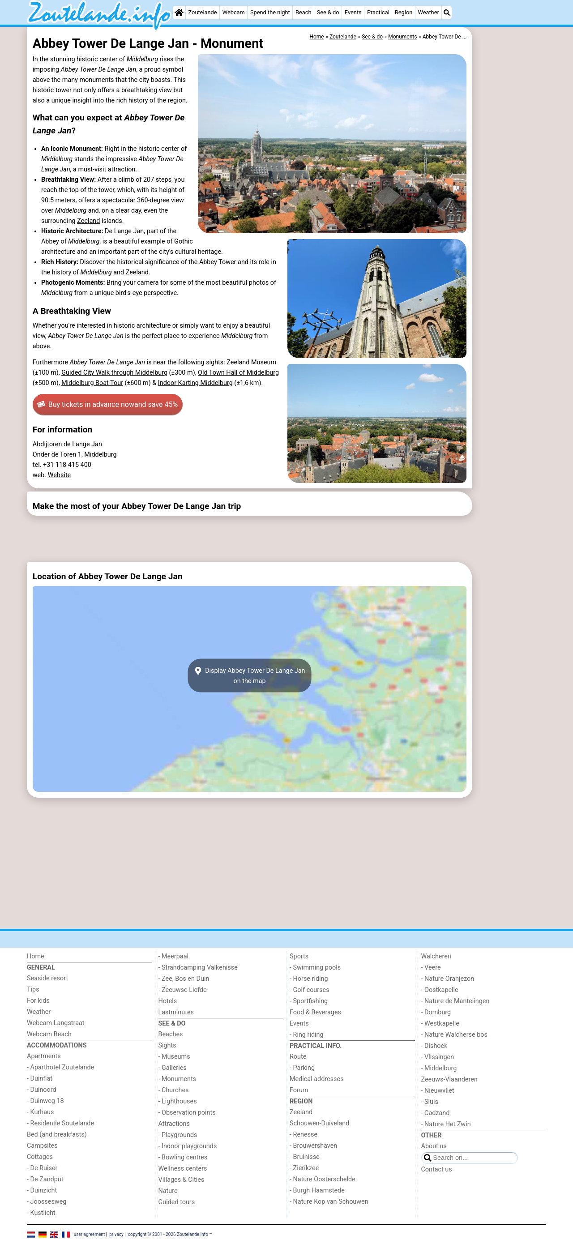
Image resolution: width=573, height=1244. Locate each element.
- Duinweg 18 (45, 1101)
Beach (303, 12)
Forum (299, 1090)
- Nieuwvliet (437, 1090)
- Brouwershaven (313, 1146)
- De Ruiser (42, 1168)
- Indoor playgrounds (187, 1146)
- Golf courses (309, 990)
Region (403, 12)
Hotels (167, 1001)
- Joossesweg (46, 1202)
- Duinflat (39, 1078)
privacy (116, 1233)
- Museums (174, 1056)
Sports (299, 956)
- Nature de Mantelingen (455, 1001)
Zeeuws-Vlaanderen (449, 1079)
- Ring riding (307, 1035)
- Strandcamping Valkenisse (198, 967)
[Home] (179, 12)
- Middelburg (439, 1068)
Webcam (233, 12)
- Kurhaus (40, 1112)
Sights (167, 1045)
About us (434, 1146)
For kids (38, 1001)
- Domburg (436, 1012)
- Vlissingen (437, 1057)
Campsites (42, 1146)
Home (35, 956)
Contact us (436, 1169)
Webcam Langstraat (56, 1023)
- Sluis (429, 1102)
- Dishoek (434, 1046)
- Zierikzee (304, 1168)
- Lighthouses (177, 1101)
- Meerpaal (173, 956)
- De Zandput (45, 1179)
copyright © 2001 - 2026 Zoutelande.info (168, 1233)
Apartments (44, 1056)
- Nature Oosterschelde (322, 1179)
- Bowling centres (183, 1157)
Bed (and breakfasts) (57, 1134)
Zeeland (88, 221)
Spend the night (270, 12)
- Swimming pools (315, 967)
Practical (378, 12)
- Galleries (172, 1068)
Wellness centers (182, 1168)
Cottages (40, 1157)
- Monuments (177, 1079)
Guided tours (176, 1202)
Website (59, 475)
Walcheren (436, 956)
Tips (33, 989)
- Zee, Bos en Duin (184, 979)
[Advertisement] (510, 232)
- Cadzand (435, 1113)
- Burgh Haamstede (317, 1190)
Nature (168, 1191)
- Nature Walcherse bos (454, 1035)
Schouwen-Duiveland (319, 1123)
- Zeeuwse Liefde (182, 990)
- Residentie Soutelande (60, 1123)
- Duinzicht (42, 1190)
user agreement (89, 1233)
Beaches (170, 1034)
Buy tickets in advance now (107, 404)
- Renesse (303, 1134)
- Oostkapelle (439, 990)
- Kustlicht (41, 1213)
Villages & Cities (181, 1180)
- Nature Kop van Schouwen (329, 1202)
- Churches (173, 1090)
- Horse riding (309, 979)
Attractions (174, 1124)
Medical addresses (317, 1079)
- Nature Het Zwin (446, 1124)
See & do (328, 12)
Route (298, 1056)
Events (353, 12)
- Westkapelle (440, 1023)
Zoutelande (202, 12)
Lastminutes (176, 1012)
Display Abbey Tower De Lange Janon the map (249, 675)
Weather (428, 12)
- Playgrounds (177, 1135)
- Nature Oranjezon (448, 979)
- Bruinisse (305, 1157)
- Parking (302, 1068)
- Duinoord (41, 1090)
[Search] (447, 12)
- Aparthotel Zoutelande (60, 1067)
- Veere (431, 967)
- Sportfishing (309, 1001)
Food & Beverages (315, 1012)
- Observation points (187, 1112)
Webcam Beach (49, 1034)
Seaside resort (47, 978)
